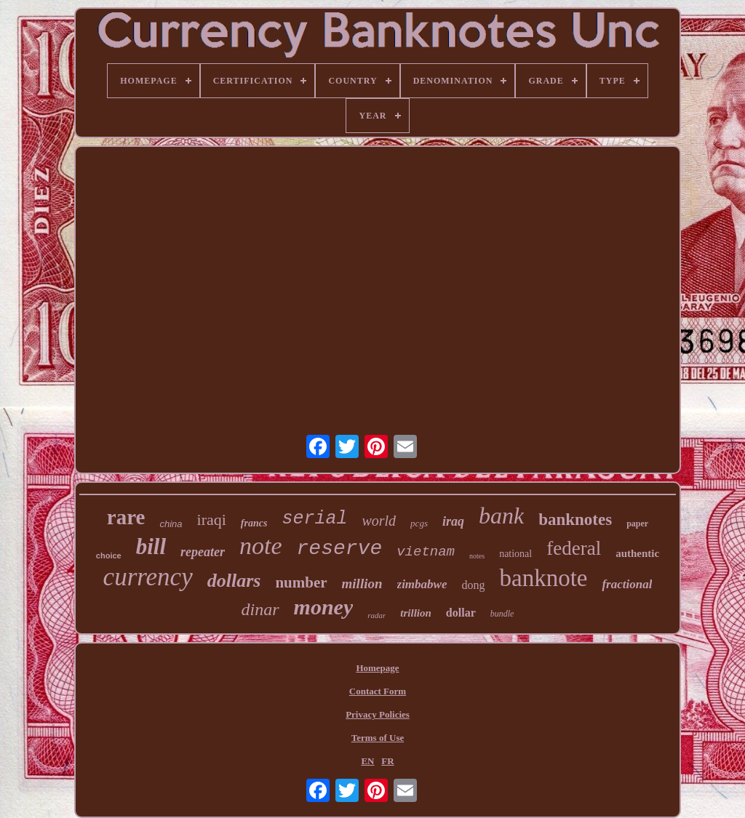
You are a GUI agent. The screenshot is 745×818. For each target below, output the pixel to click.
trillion (415, 613)
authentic (637, 553)
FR (387, 760)
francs (254, 523)
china (170, 523)
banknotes (575, 519)
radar (376, 615)
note (260, 545)
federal (573, 548)
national (515, 553)
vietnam (426, 552)
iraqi (211, 519)
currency (148, 577)
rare (126, 517)
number (301, 582)
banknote (543, 578)
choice (108, 555)
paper (637, 523)
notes (477, 556)
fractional (627, 584)
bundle (502, 614)
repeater (202, 552)
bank (501, 515)
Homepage (377, 667)
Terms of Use (377, 737)
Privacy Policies (378, 714)
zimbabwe (422, 584)
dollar (461, 612)
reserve (340, 548)
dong (473, 585)
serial (314, 518)
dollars (234, 580)
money (324, 607)
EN (367, 760)
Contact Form (377, 691)
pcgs (419, 523)
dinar (260, 609)
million (362, 583)
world (379, 521)
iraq (453, 521)
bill (151, 546)
